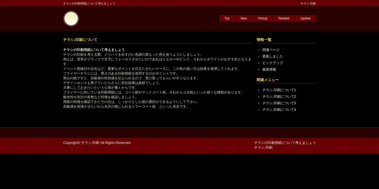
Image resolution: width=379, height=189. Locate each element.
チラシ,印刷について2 (279, 96)
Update (305, 18)
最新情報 (269, 69)
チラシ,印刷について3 (279, 103)
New (244, 18)
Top (227, 18)
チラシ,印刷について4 (279, 110)
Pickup (262, 18)
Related (283, 18)
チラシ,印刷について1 (279, 90)
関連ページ (271, 50)
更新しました (272, 56)
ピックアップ (272, 63)
